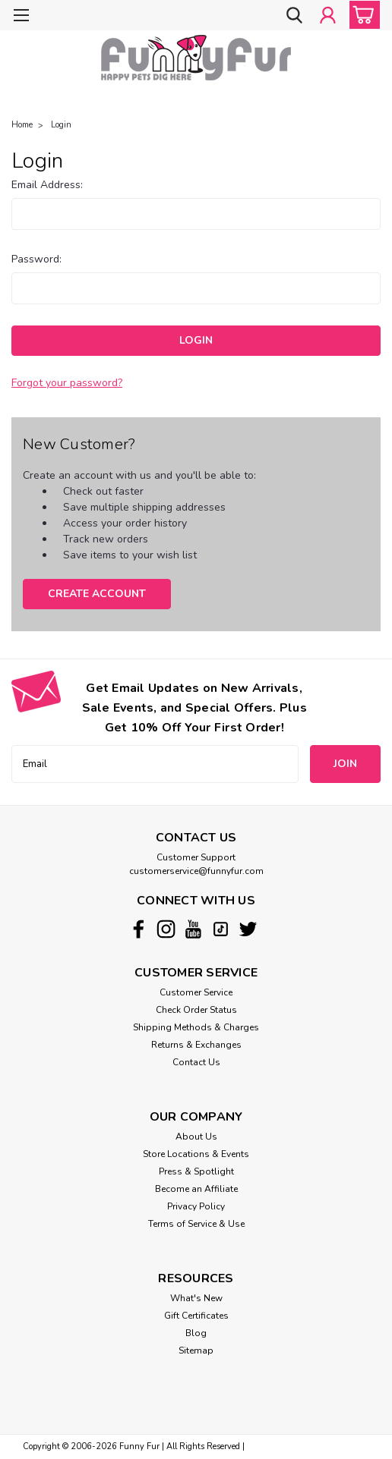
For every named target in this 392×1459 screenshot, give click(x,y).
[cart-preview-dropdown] (361, 15)
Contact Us (196, 1062)
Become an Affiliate (196, 1189)
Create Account (97, 593)
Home (22, 124)
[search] (293, 17)
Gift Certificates (196, 1316)
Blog (196, 1333)
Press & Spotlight (196, 1171)
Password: (36, 259)
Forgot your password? (66, 383)
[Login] (327, 17)
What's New (196, 1298)
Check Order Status (196, 1010)
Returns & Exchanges (196, 1045)
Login (61, 124)
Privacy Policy (196, 1206)
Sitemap (196, 1350)
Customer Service (196, 992)
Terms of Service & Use (196, 1224)
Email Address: (47, 185)
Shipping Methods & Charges (196, 1027)
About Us (196, 1136)
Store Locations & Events (196, 1154)
